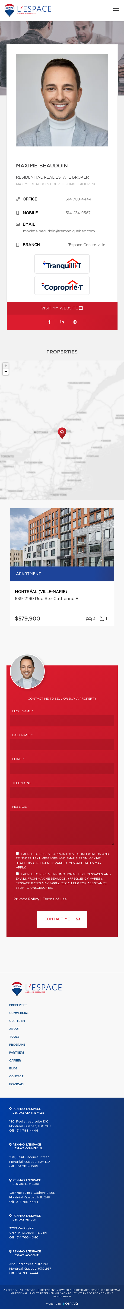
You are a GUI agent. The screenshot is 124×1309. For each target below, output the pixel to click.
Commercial (19, 1013)
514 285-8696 (27, 1166)
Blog (13, 1068)
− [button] (5, 372)
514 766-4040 (27, 1237)
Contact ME (62, 919)
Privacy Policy (26, 899)
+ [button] (5, 366)
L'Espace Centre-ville (85, 245)
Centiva (70, 1303)
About (14, 1029)
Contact (16, 1076)
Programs (17, 1044)
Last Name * (22, 735)
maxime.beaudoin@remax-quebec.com (59, 231)
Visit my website (62, 308)
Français (16, 1084)
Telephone (21, 783)
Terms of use (55, 899)
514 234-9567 (78, 213)
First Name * (22, 711)
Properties (18, 1005)
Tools (14, 1036)
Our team (17, 1021)
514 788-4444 (79, 199)
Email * (18, 759)
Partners (17, 1052)
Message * (20, 806)
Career (15, 1060)
